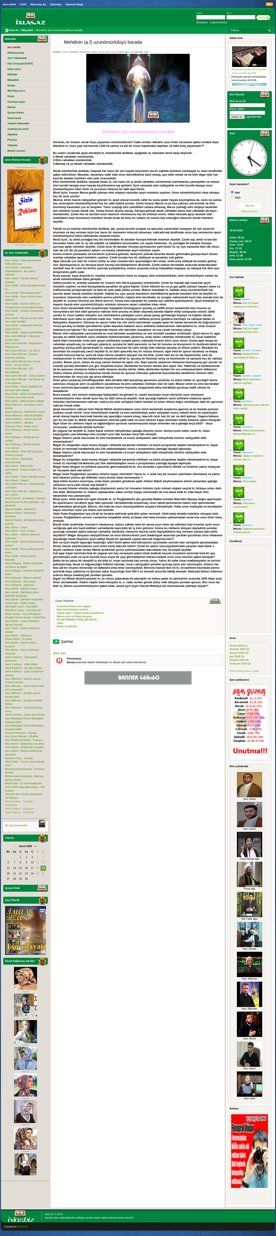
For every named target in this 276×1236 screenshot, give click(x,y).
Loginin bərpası (218, 22)
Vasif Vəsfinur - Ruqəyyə (19, 808)
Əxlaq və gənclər (67, 626)
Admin (65, 52)
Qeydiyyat (202, 22)
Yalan (60, 623)
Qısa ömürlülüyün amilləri (72, 609)
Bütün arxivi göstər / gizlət (244, 671)
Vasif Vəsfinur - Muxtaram (19, 812)
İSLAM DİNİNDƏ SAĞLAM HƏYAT (77, 619)
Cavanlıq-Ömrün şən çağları (74, 606)
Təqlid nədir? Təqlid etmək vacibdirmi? (80, 613)
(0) (132, 52)
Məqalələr (84, 52)
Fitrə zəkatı (249, 481)
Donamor (22, 1226)
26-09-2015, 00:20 (107, 52)
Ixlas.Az (49, 1214)
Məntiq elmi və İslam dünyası (74, 616)
